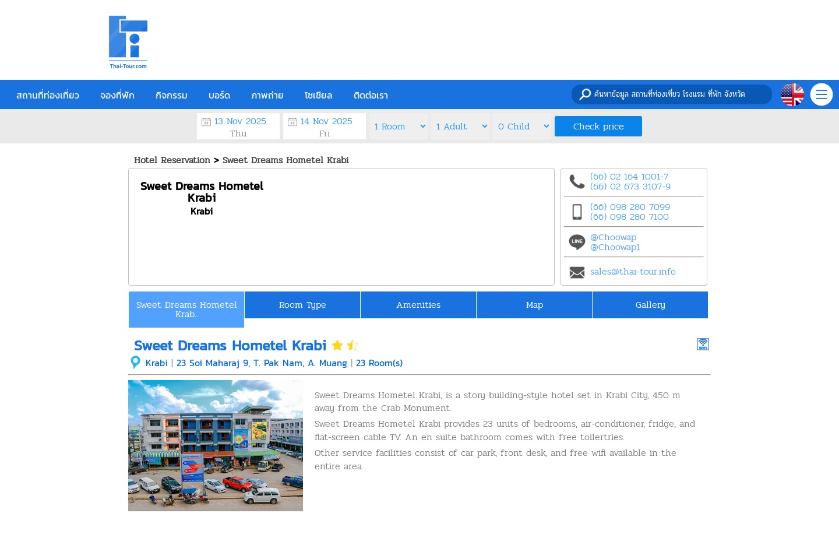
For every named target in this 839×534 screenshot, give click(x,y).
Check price (598, 126)
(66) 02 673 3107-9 (630, 186)
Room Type (302, 304)
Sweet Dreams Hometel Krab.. (186, 309)
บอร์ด (219, 95)
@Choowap (613, 237)
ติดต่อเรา (371, 95)
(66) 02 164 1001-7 (629, 176)
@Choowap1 (615, 247)
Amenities (418, 304)
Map (534, 304)
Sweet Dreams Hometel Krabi (285, 160)
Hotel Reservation (172, 160)
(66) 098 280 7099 (630, 206)
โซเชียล (319, 95)
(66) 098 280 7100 (629, 216)
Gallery (650, 304)
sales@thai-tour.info (633, 271)
